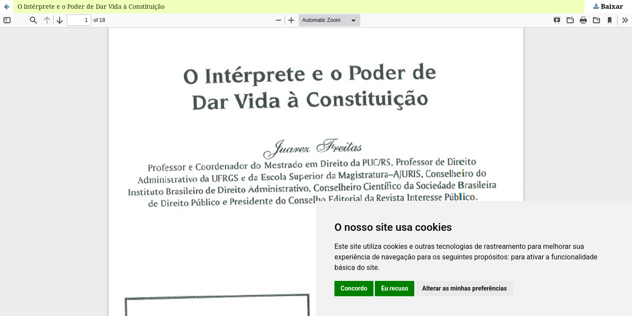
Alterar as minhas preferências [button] (464, 288)
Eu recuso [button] (394, 288)
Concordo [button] (354, 288)
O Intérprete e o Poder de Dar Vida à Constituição (91, 6)
